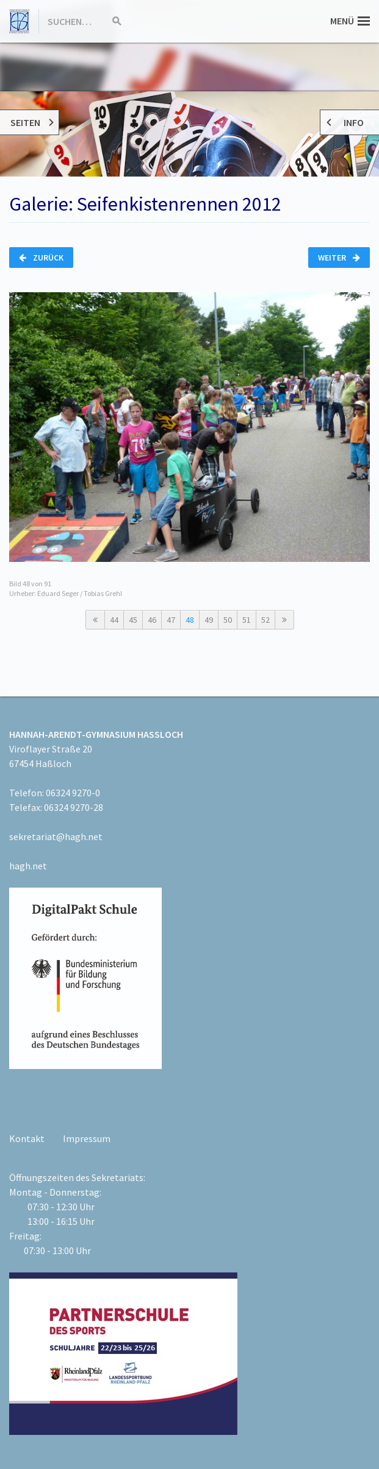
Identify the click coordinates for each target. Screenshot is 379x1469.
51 (246, 619)
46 (152, 619)
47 (171, 619)
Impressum (86, 1138)
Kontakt (27, 1138)
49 (208, 619)
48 (190, 619)
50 (227, 619)
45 (133, 619)
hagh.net (28, 866)
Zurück (41, 257)
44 (114, 619)
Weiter (339, 257)
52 (265, 619)
